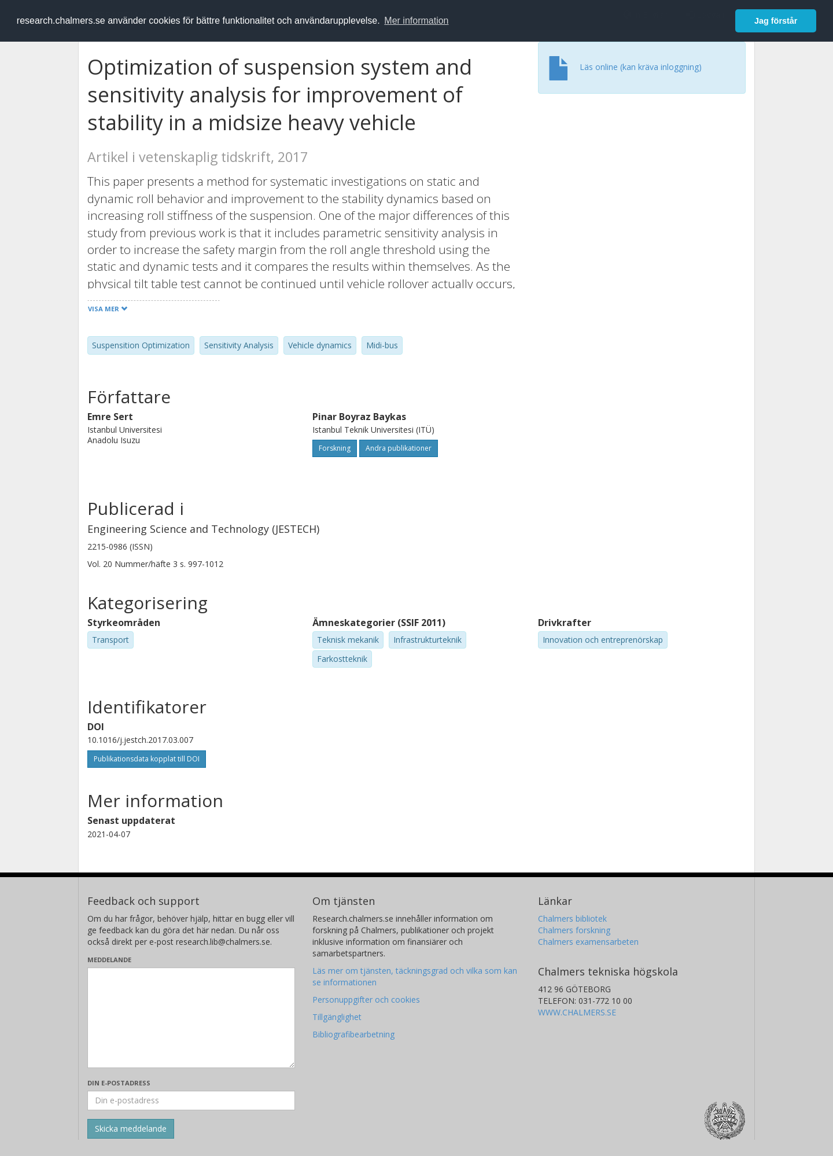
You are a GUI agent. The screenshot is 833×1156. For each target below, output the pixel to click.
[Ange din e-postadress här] (191, 1100)
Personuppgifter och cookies (366, 999)
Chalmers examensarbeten (588, 941)
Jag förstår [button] (775, 20)
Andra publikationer (399, 448)
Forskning (335, 448)
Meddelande (109, 959)
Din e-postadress (118, 1082)
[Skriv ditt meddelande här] (191, 1017)
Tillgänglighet (337, 1016)
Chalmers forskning (574, 930)
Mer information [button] (416, 20)
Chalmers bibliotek (572, 918)
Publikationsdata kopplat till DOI (147, 759)
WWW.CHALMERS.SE (577, 1012)
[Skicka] (130, 1129)
